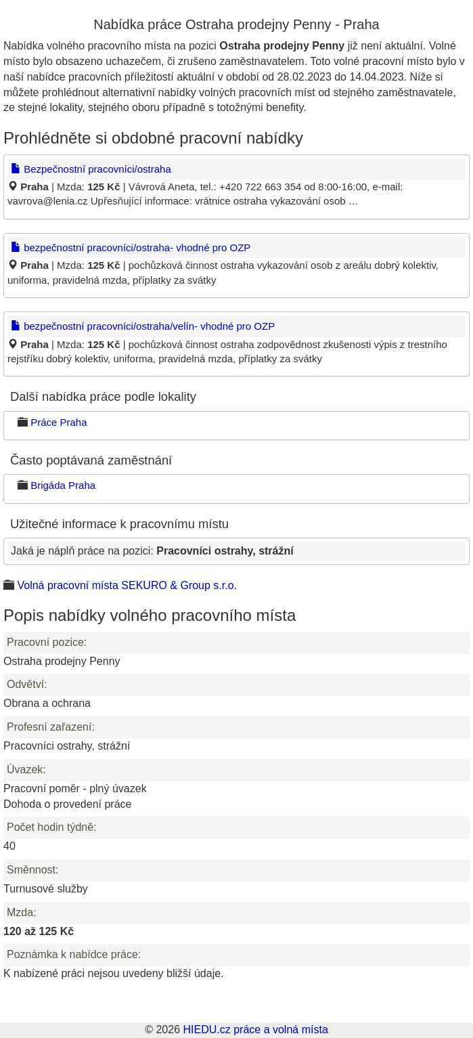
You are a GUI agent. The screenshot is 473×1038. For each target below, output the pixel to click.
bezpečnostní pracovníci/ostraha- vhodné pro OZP (130, 247)
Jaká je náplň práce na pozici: (152, 551)
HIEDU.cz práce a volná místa (255, 1029)
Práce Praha (58, 422)
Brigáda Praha (62, 485)
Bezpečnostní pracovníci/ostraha (91, 169)
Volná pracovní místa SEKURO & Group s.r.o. (127, 585)
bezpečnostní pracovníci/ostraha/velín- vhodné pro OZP (143, 326)
